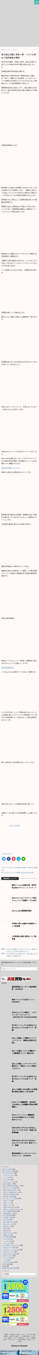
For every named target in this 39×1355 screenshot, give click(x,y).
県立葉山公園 (24, 872)
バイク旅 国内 (6, 1215)
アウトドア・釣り (7, 867)
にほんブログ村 (10, 825)
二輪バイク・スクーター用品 (11, 1249)
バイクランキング (6, 853)
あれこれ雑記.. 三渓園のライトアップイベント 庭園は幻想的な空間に (24, 1040)
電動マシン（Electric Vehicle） (12, 1209)
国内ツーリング (20, 1334)
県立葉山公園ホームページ (10, 468)
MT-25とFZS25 (7, 1169)
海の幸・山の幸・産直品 (10, 1254)
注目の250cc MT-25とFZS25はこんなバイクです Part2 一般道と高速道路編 (24, 1130)
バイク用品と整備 (24, 1336)
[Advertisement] (19, 26)
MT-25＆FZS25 (21, 1339)
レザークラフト (7, 1256)
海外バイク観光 (14, 1336)
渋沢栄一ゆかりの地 (9, 1233)
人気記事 (12, 1334)
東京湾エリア (7, 1226)
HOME (6, 1334)
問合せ (29, 1339)
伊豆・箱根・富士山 (9, 1222)
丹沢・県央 (6, 1219)
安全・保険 (6, 1264)
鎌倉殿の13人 (7, 1235)
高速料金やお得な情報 (9, 1268)
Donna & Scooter (19, 1346)
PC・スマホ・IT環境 (9, 1171)
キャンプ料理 (7, 1177)
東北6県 (5, 1228)
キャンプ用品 (7, 1179)
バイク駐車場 (16, 872)
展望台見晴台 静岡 (9, 1213)
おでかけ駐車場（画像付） (20, 867)
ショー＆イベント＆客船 (10, 1198)
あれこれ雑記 (7, 1184)
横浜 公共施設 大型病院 (10, 1190)
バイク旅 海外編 (7, 1237)
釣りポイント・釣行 (9, 1182)
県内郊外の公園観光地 (9, 1194)
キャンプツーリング (9, 1175)
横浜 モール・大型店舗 (9, 1188)
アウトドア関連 (7, 1258)
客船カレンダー (7, 1205)
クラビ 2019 (6, 1239)
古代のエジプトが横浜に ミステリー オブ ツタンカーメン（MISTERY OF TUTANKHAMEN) (24, 1015)
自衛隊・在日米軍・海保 (10, 1207)
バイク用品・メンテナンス (11, 1245)
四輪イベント (7, 1203)
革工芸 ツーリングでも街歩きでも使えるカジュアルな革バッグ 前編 (24, 1079)
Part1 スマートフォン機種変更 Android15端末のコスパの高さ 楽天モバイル (24, 1117)
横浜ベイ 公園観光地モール (11, 1192)
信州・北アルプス (8, 1224)
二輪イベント (7, 1200)
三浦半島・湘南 (7, 1217)
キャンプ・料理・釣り (19, 1338)
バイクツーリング (7, 872)
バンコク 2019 (7, 1241)
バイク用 (5, 1260)
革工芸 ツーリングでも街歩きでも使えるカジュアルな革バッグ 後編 (24, 1027)
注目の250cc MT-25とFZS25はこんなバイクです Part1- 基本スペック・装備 (24, 1143)
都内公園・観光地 (8, 1196)
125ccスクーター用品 (9, 1247)
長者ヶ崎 (31, 872)
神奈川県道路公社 (7, 668)
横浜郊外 (5, 1230)
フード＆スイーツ (8, 1251)
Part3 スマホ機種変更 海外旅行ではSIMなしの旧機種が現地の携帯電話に (25, 1104)
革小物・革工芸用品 (9, 1262)
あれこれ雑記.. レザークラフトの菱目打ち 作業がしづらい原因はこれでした (24, 1066)
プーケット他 (7, 1243)
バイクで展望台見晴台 (9, 1211)
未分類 (4, 1266)
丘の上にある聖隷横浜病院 (21, 911)
